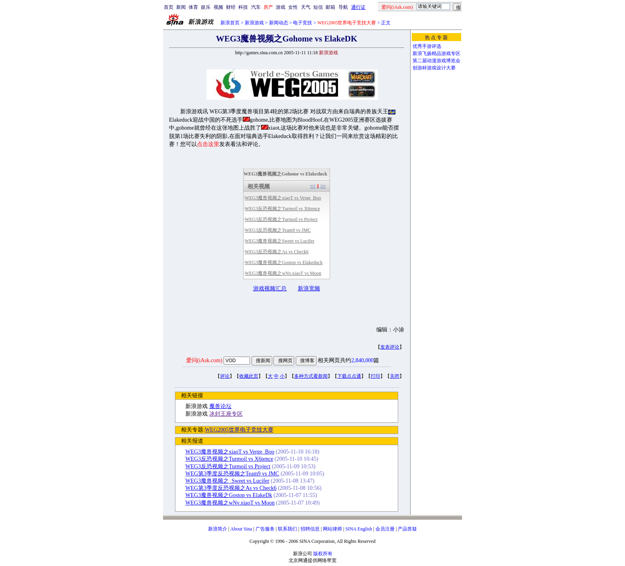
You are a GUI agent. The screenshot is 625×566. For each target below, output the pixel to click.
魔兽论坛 (220, 406)
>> (323, 186)
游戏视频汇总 (270, 289)
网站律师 (332, 529)
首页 (168, 7)
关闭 (394, 376)
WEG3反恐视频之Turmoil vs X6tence (282, 208)
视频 (218, 7)
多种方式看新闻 (311, 376)
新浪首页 (230, 23)
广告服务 (265, 529)
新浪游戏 (254, 23)
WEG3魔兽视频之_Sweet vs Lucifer (227, 481)
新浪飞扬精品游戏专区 (436, 53)
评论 (225, 376)
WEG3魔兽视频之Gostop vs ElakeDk (228, 495)
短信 (318, 7)
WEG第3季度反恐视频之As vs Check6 (231, 488)
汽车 (256, 7)
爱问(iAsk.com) (204, 360)
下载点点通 (349, 376)
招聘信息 (310, 529)
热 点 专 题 (436, 37)
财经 (231, 7)
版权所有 (322, 553)
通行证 (358, 7)
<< (313, 186)
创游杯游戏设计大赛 (434, 68)
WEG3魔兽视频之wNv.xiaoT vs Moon (283, 273)
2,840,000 (362, 360)
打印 (375, 376)
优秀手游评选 (427, 46)
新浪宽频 (309, 289)
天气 (306, 7)
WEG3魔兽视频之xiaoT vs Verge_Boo (283, 198)
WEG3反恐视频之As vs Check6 (277, 251)
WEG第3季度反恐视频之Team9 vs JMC (232, 474)
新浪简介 (217, 529)
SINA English (358, 529)
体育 (193, 7)
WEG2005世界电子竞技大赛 (239, 430)
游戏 (280, 7)
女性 (293, 7)
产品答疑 (407, 529)
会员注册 (385, 529)
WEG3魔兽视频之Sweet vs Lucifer (279, 241)
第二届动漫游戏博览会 (436, 60)
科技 (243, 7)
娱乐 (205, 7)
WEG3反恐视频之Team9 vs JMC (278, 230)
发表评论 (389, 347)
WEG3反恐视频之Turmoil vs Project (281, 219)
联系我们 (287, 529)
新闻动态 (278, 23)
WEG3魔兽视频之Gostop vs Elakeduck (283, 262)
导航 (343, 7)
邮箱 (330, 7)
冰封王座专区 (226, 414)
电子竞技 (302, 23)
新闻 (181, 7)
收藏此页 (248, 376)
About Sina (241, 529)
